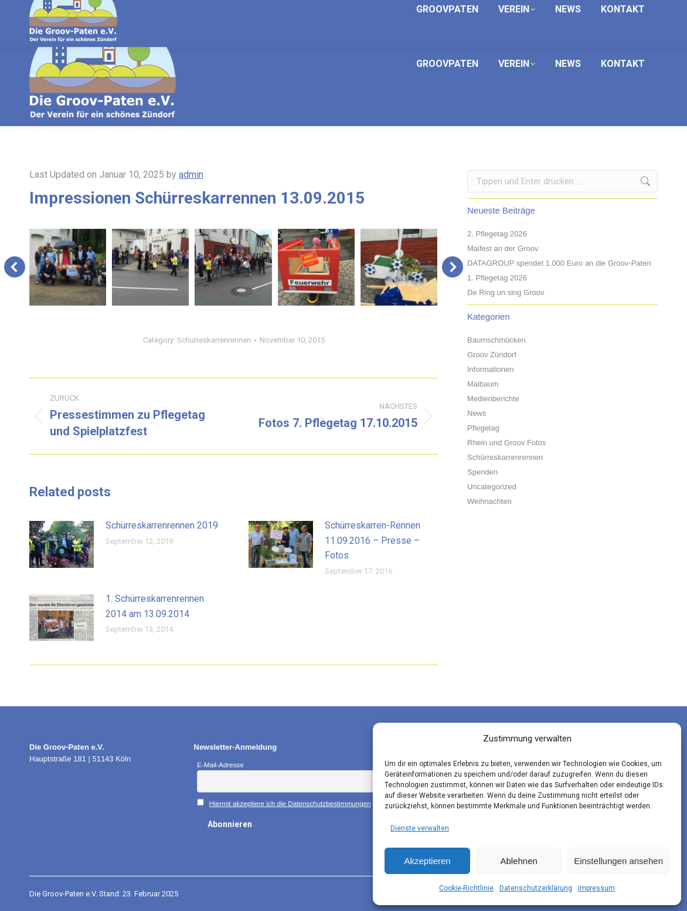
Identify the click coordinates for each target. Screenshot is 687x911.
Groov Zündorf (491, 354)
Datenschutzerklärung (535, 888)
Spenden (482, 472)
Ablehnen (518, 861)
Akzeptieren (427, 861)
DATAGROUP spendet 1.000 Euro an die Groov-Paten (559, 263)
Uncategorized (491, 486)
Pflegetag (483, 428)
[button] (14, 266)
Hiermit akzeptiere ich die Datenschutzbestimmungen (290, 803)
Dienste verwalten (419, 828)
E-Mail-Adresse (220, 764)
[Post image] (61, 544)
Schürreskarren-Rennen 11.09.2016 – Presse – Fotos (372, 540)
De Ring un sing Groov (506, 292)
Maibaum (482, 384)
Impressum (596, 888)
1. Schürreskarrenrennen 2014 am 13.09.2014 (155, 606)
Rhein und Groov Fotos (506, 442)
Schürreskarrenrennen (214, 340)
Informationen (490, 369)
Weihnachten (489, 501)
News (477, 413)
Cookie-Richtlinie (466, 888)
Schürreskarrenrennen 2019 (162, 525)
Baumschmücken (496, 340)
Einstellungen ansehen (618, 861)
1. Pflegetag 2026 (497, 277)
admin (191, 174)
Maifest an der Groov (502, 248)
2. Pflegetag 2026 (497, 233)
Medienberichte (493, 398)
